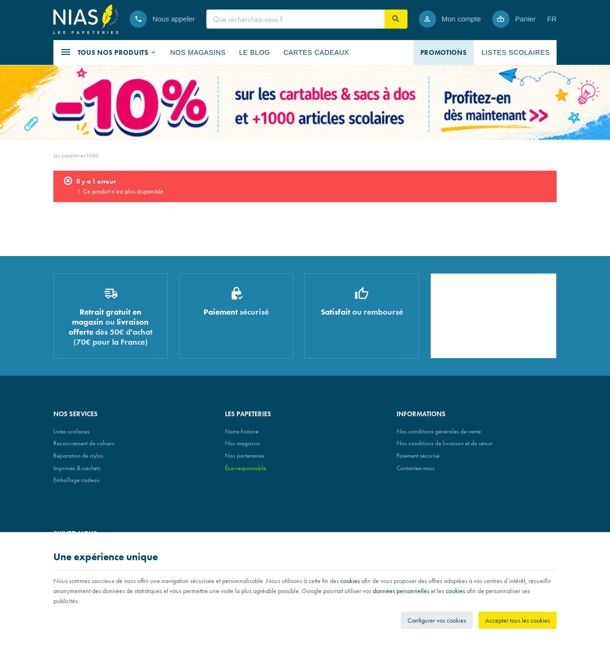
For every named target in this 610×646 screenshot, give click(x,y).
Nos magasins (242, 443)
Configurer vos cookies (436, 620)
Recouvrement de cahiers (83, 443)
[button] (108, 52)
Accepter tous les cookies (517, 620)
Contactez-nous (415, 468)
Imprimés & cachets (77, 468)
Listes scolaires (71, 431)
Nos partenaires (244, 455)
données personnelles (401, 590)
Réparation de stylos (78, 455)
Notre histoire (241, 431)
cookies (350, 580)
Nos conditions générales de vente (438, 431)
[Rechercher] (396, 19)
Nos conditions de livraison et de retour (444, 443)
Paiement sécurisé (417, 455)
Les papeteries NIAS (76, 155)
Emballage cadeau (76, 480)
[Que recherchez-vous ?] (295, 19)
